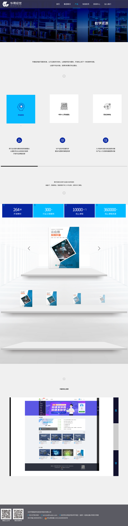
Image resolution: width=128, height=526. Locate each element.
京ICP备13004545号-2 (35, 518)
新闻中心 (96, 4)
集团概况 (67, 4)
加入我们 (107, 4)
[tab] (21, 110)
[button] (78, 248)
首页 (58, 4)
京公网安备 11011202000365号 (56, 518)
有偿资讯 (85, 4)
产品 (76, 4)
